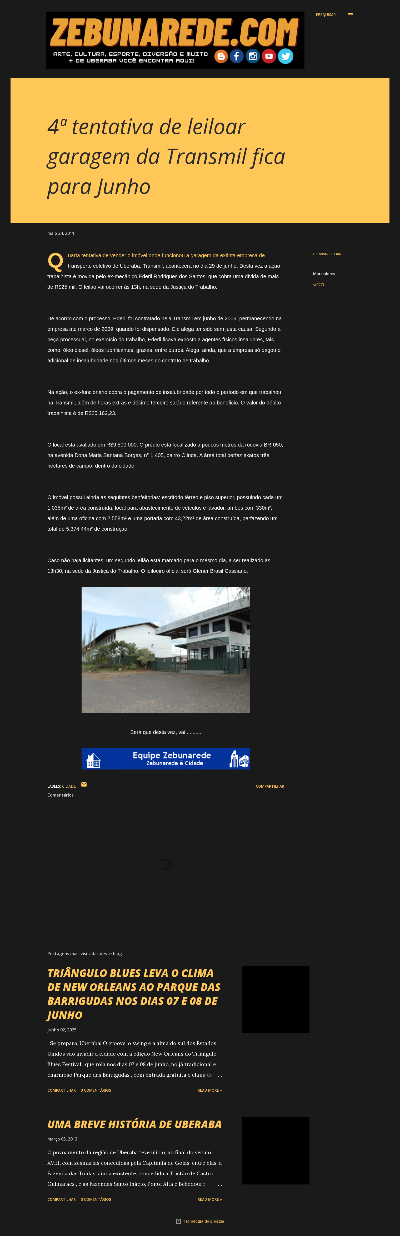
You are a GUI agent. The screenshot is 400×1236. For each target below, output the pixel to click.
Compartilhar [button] (327, 253)
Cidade (318, 284)
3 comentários (96, 1090)
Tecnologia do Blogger (200, 1221)
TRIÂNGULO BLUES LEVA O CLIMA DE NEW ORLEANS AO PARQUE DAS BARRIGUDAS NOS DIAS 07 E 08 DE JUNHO (134, 994)
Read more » (210, 1090)
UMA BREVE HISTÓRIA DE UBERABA (134, 1124)
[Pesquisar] (326, 15)
